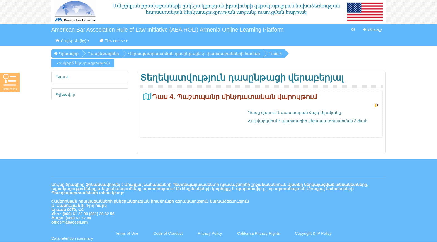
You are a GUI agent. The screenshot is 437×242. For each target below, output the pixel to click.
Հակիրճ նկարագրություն (83, 63)
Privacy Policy (210, 233)
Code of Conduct (168, 233)
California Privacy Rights (259, 233)
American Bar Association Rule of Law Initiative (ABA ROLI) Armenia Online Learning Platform (167, 30)
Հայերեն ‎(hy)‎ (72, 41)
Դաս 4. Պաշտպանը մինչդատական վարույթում (234, 96)
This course (114, 41)
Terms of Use (126, 233)
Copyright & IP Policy (313, 233)
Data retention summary (72, 238)
